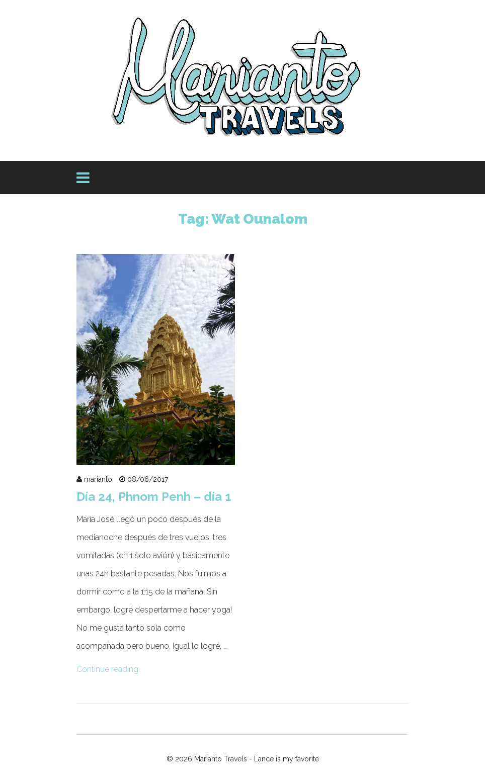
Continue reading (107, 669)
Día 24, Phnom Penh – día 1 (153, 496)
